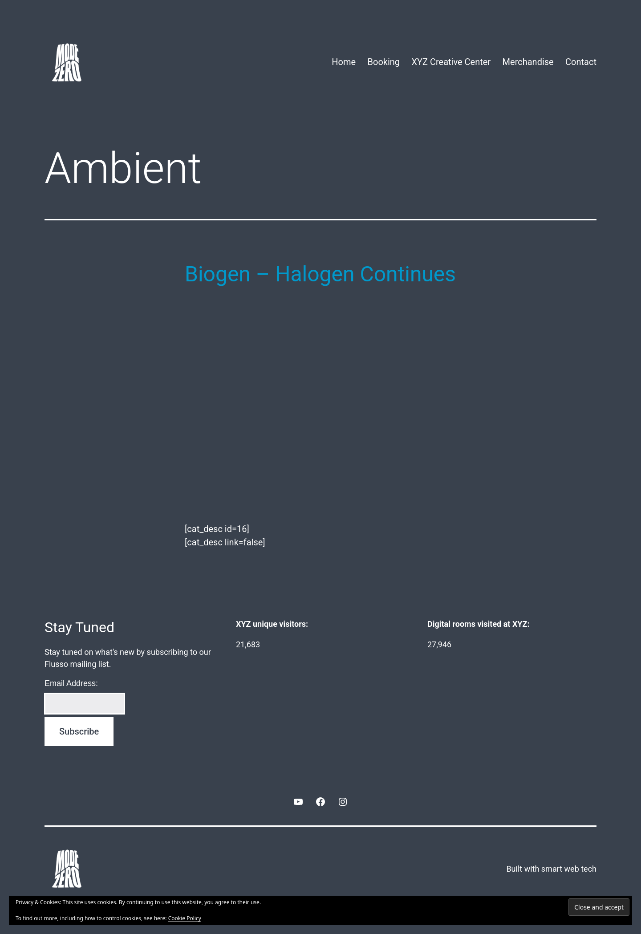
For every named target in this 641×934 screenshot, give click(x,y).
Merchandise (528, 62)
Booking (384, 62)
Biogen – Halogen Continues (320, 274)
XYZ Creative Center (451, 62)
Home (344, 62)
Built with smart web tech (551, 868)
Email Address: (71, 683)
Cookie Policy (184, 918)
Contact (580, 62)
